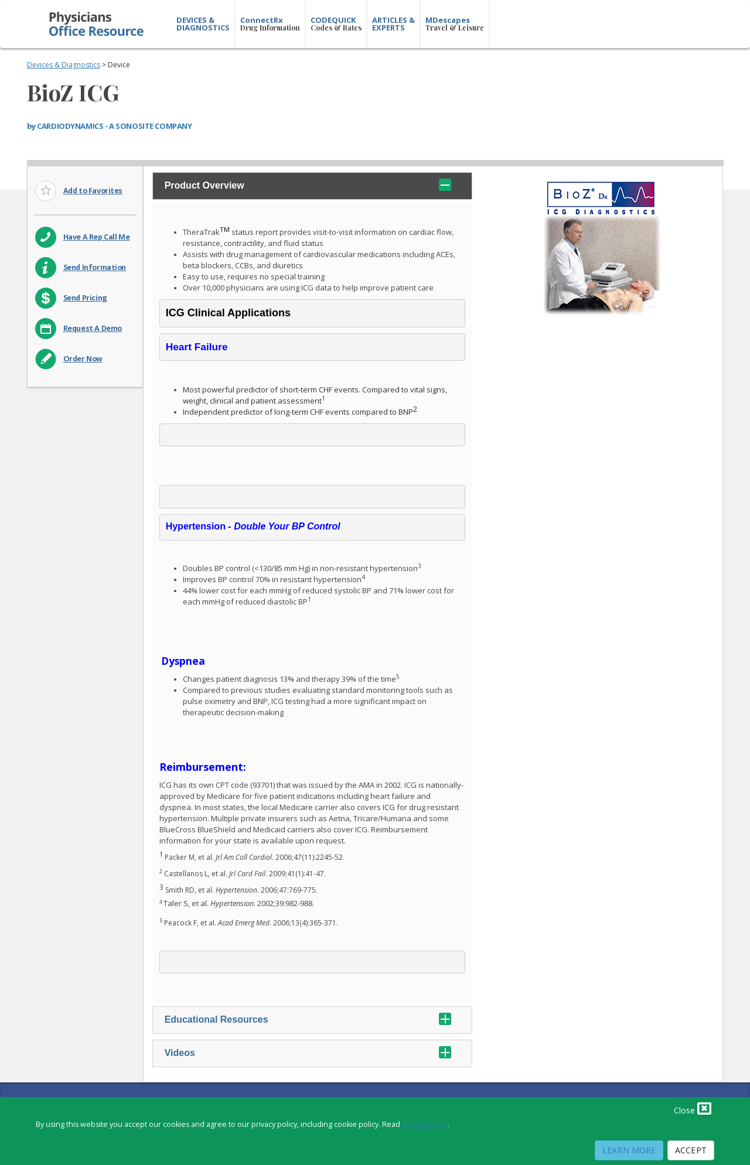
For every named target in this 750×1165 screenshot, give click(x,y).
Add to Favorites (93, 191)
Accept (691, 1150)
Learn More (629, 1150)
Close (692, 1108)
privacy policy (425, 1124)
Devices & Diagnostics (63, 65)
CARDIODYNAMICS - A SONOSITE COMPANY (114, 126)
